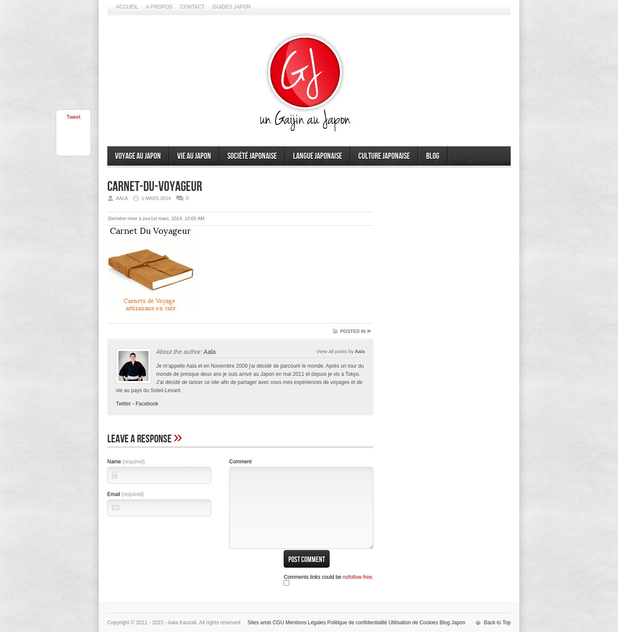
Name (126, 462)
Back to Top (497, 623)
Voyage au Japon (138, 156)
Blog (432, 156)
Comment (240, 462)
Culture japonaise (384, 156)
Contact (192, 7)
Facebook (147, 404)
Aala (210, 351)
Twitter (123, 404)
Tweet (73, 117)
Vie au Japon (194, 156)
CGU (278, 623)
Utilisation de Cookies (413, 623)
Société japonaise (252, 156)
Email (125, 494)
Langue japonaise (317, 156)
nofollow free (357, 577)
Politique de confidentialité (357, 623)
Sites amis (259, 623)
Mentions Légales (305, 623)
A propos (159, 7)
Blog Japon (452, 623)
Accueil (127, 7)
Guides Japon (231, 7)
